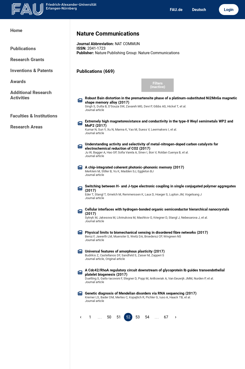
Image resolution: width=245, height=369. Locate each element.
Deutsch (199, 9)
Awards (18, 81)
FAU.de (176, 9)
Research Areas (26, 127)
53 (137, 317)
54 (147, 317)
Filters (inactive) (157, 85)
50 (109, 317)
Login (229, 9)
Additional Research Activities (31, 95)
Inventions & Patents (31, 70)
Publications (23, 48)
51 (119, 317)
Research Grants (27, 59)
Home (16, 30)
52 (128, 317)
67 (166, 317)
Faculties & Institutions (33, 116)
